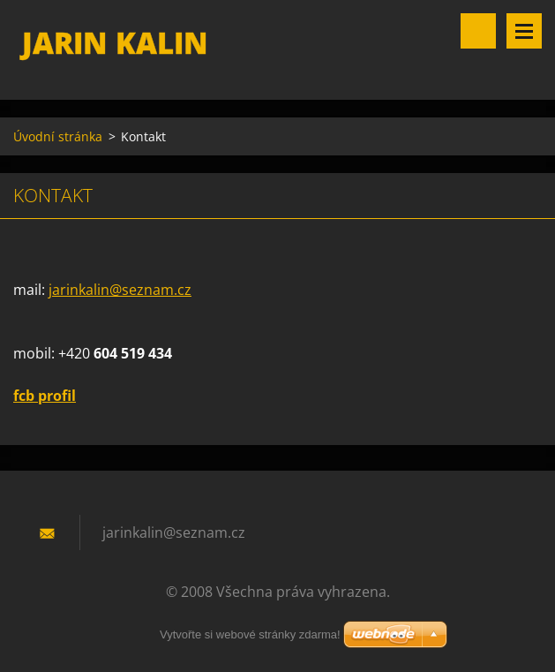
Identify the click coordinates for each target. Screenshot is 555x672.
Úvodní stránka (57, 136)
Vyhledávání (478, 31)
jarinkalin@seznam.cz (120, 289)
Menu (524, 31)
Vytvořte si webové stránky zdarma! (250, 634)
